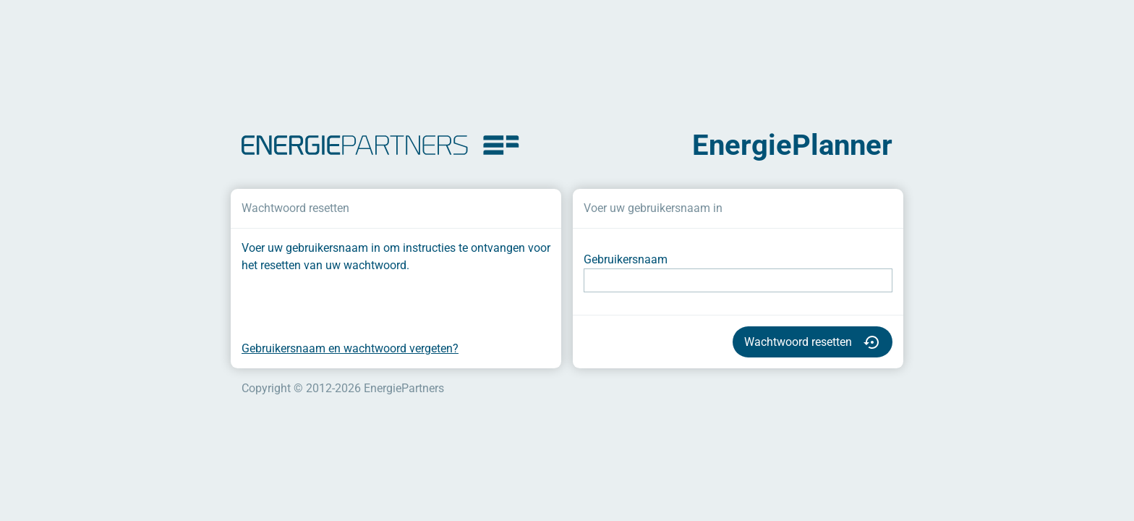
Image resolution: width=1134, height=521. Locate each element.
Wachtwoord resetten (812, 342)
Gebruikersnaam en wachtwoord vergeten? (350, 348)
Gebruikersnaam (626, 259)
